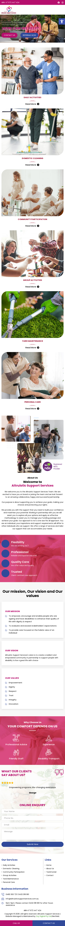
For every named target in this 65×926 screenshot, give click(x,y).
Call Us (16, 923)
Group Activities (9, 875)
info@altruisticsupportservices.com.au (22, 899)
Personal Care (9, 882)
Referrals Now (29, 35)
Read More (30, 104)
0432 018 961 (23, 894)
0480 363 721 (11, 894)
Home (48, 865)
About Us (50, 868)
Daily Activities (9, 865)
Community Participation (14, 872)
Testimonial (51, 872)
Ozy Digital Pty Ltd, (44, 916)
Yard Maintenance (11, 879)
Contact (50, 875)
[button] (62, 21)
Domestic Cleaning (11, 868)
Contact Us (9, 35)
